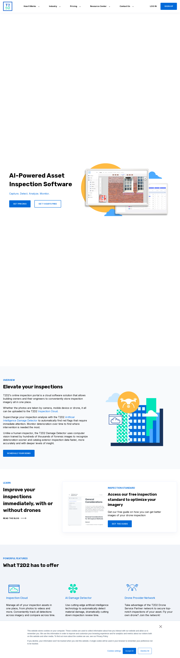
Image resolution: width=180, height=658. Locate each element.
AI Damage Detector (78, 598)
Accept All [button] (129, 651)
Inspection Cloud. (48, 411)
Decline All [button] (145, 651)
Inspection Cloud (17, 598)
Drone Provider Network (140, 598)
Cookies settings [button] (114, 651)
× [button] (160, 626)
